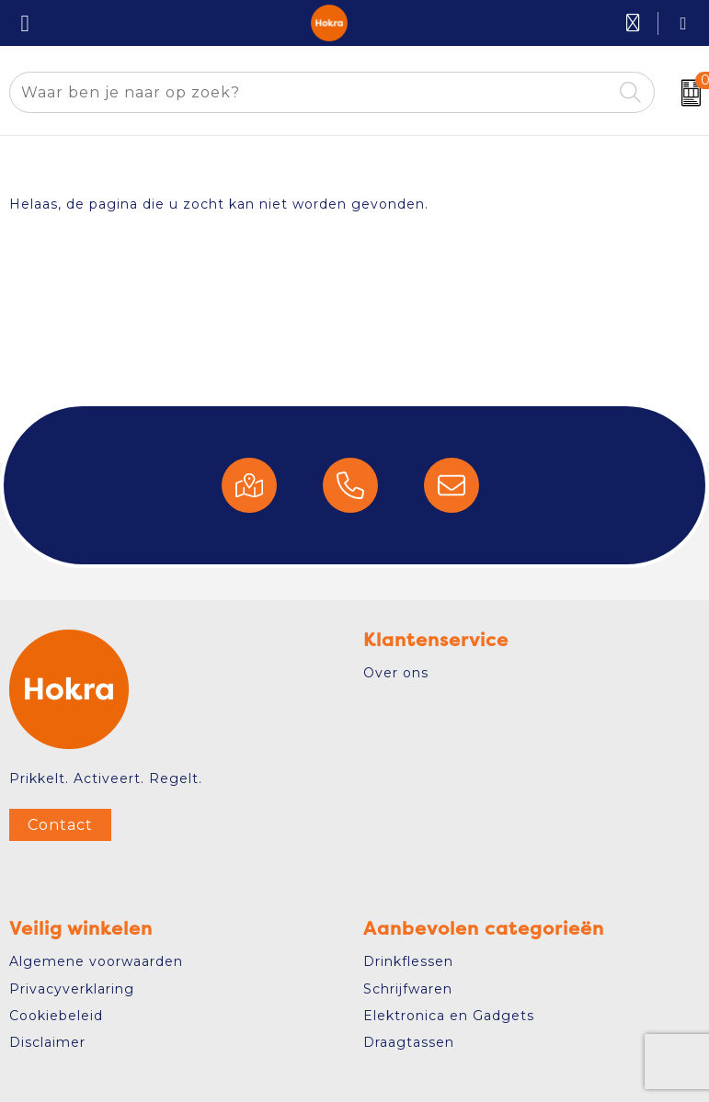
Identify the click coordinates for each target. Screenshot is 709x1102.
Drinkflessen (408, 961)
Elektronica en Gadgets (448, 1015)
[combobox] (311, 92)
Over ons (396, 673)
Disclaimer (47, 1042)
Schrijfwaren (407, 989)
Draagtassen (408, 1042)
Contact (60, 825)
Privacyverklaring (71, 989)
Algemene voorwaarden (96, 961)
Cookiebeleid (56, 1015)
